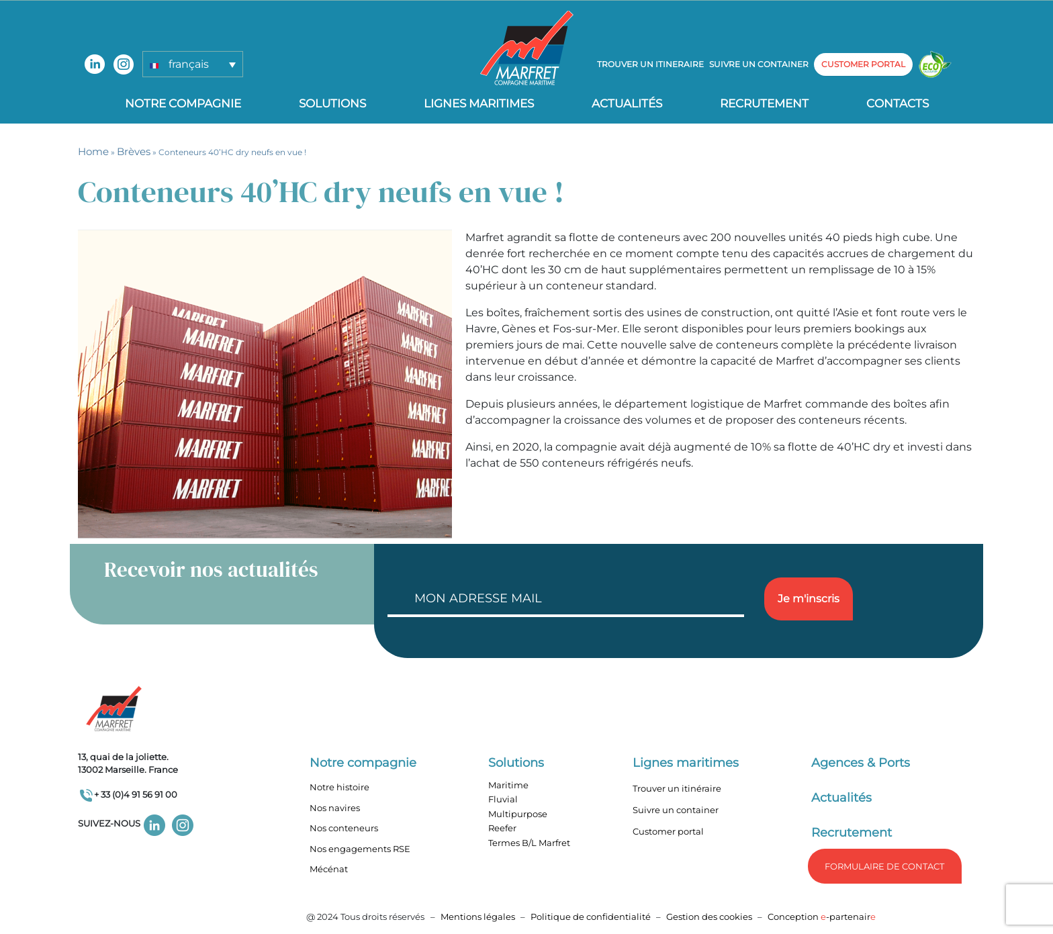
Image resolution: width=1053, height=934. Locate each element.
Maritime (508, 785)
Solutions (332, 103)
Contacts (897, 103)
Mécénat (329, 868)
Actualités (627, 103)
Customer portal (668, 831)
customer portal (863, 64)
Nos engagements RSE (360, 848)
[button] (192, 64)
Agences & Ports (860, 762)
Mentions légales (478, 916)
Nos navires (335, 807)
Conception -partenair (822, 916)
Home (93, 151)
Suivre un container (759, 64)
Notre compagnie (183, 103)
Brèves (133, 151)
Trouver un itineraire (650, 64)
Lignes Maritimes (479, 103)
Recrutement (764, 103)
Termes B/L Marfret (529, 842)
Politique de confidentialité (592, 916)
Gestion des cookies (709, 916)
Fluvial (503, 799)
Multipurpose (517, 813)
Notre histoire (339, 787)
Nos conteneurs (344, 828)
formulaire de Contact (884, 866)
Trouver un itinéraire (677, 788)
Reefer (502, 828)
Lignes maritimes (686, 762)
